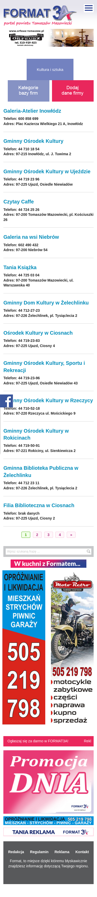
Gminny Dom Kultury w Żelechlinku (46, 303)
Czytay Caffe (18, 201)
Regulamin (39, 852)
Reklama (62, 852)
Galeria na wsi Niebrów (31, 237)
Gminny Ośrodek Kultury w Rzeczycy (48, 400)
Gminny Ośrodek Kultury (33, 141)
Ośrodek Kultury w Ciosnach (38, 333)
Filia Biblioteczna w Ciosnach (38, 505)
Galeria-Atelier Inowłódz (32, 111)
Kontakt (82, 852)
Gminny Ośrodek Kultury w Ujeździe (46, 171)
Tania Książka (19, 267)
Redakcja (16, 852)
